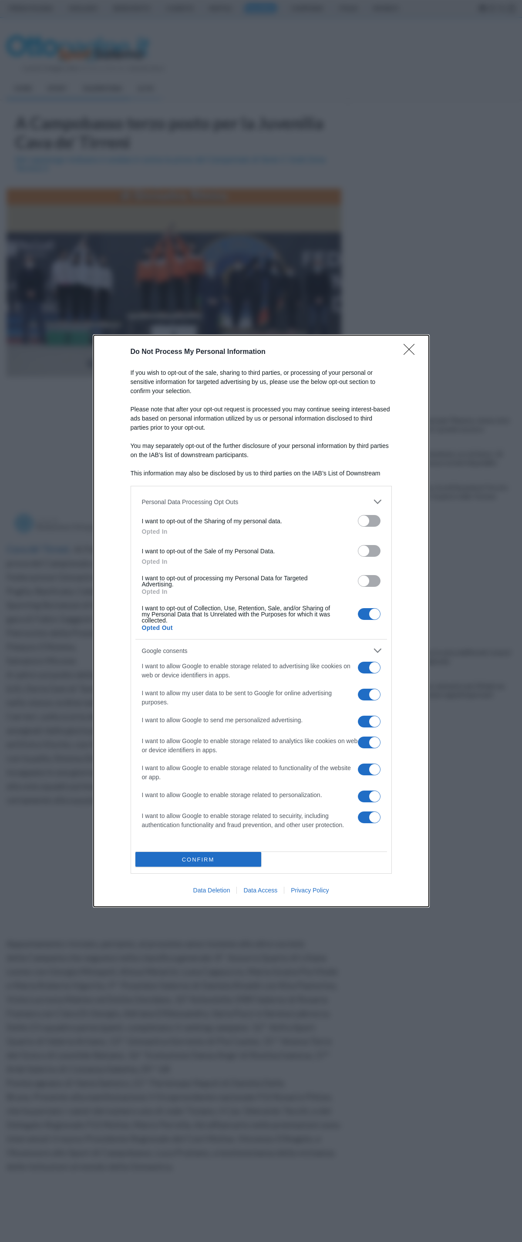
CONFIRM (198, 859)
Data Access (260, 890)
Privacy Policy (310, 890)
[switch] (369, 521)
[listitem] (261, 501)
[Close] (412, 352)
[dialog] (261, 621)
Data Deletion (211, 890)
